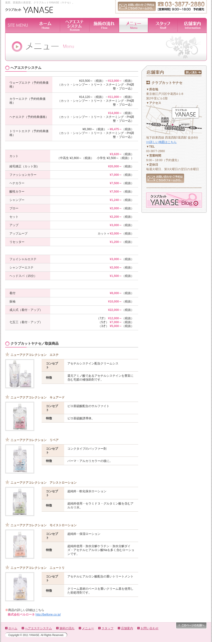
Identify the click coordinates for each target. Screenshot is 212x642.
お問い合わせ (150, 628)
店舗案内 (127, 628)
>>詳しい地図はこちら (161, 142)
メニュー (88, 628)
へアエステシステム (38, 628)
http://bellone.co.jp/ (48, 614)
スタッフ (107, 628)
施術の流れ (66, 628)
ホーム (12, 628)
